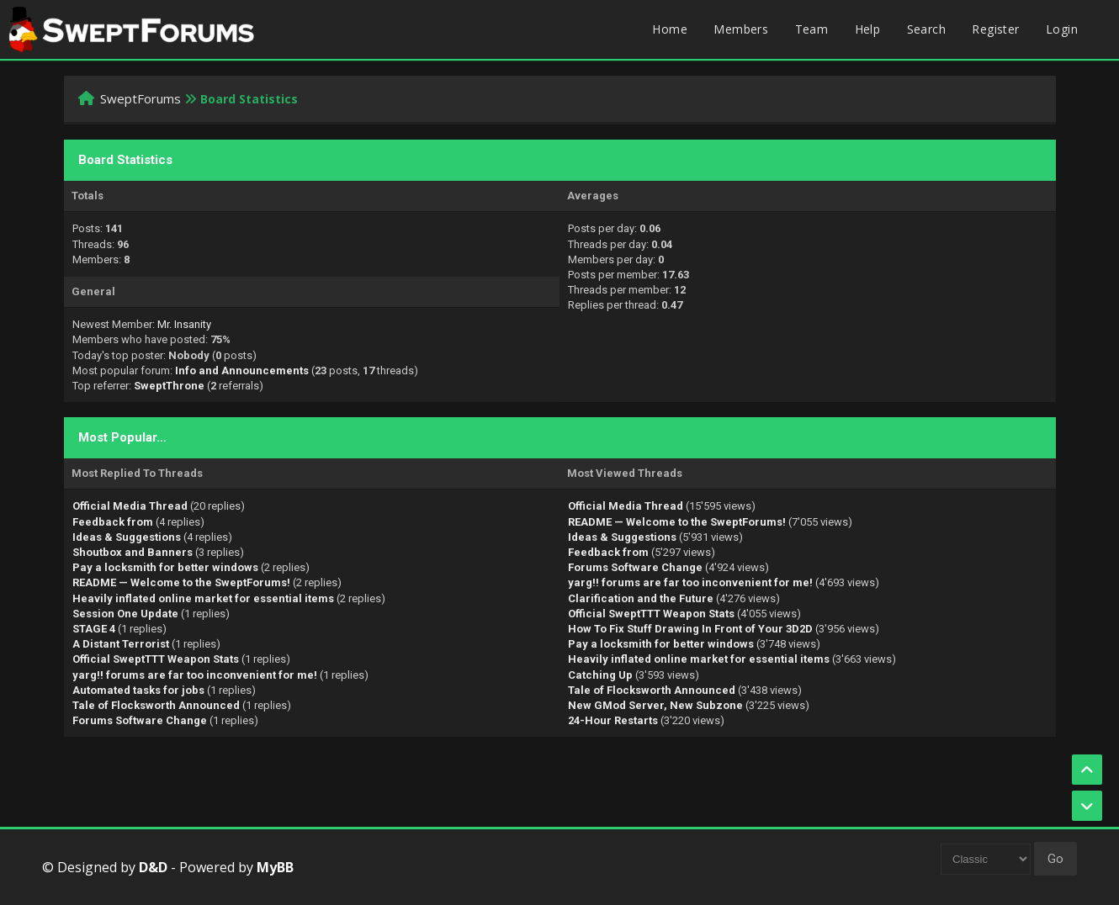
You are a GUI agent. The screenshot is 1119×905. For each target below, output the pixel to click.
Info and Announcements (242, 370)
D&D (153, 867)
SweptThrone (169, 385)
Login (1062, 29)
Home (669, 29)
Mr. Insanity (184, 324)
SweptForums (140, 98)
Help (868, 29)
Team (812, 29)
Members (740, 29)
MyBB (275, 867)
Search (926, 29)
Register (995, 29)
